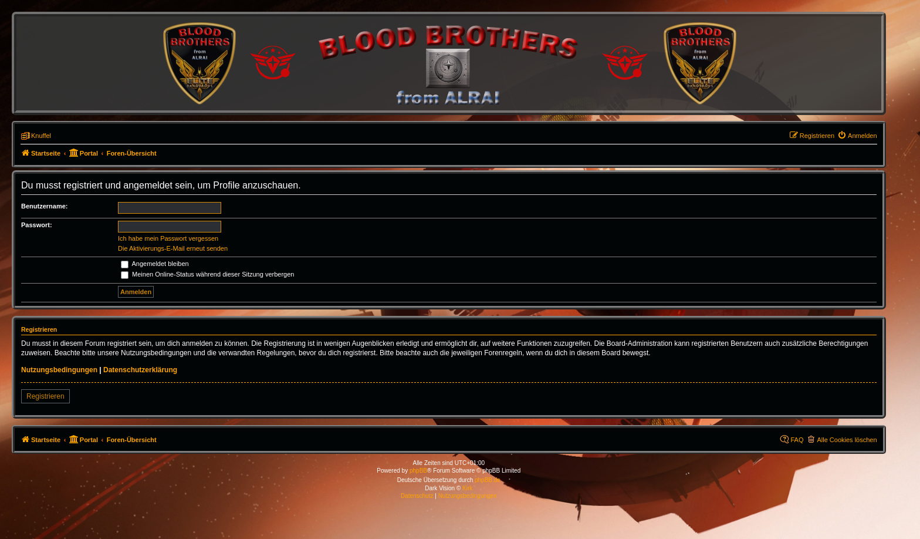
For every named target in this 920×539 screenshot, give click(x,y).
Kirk (467, 488)
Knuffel (41, 135)
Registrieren (45, 396)
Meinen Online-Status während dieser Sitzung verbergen (207, 274)
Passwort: (36, 224)
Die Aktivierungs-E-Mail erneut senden (173, 248)
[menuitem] (857, 136)
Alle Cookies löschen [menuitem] (847, 439)
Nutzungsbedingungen (59, 370)
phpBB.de (487, 480)
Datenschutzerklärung (140, 370)
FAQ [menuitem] (796, 439)
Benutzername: (44, 206)
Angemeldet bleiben (155, 263)
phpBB (418, 470)
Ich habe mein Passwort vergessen (168, 238)
